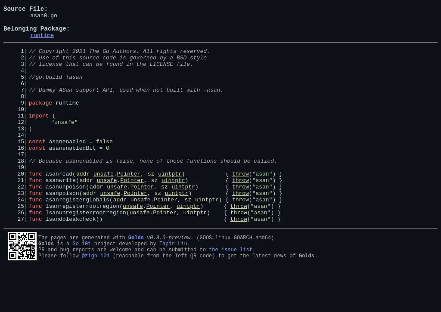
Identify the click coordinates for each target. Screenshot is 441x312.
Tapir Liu (173, 284)
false (104, 167)
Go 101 (81, 284)
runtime (42, 41)
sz (151, 206)
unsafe (103, 206)
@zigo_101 (96, 299)
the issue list (230, 292)
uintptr (170, 206)
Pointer (129, 206)
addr (83, 206)
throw (240, 206)
